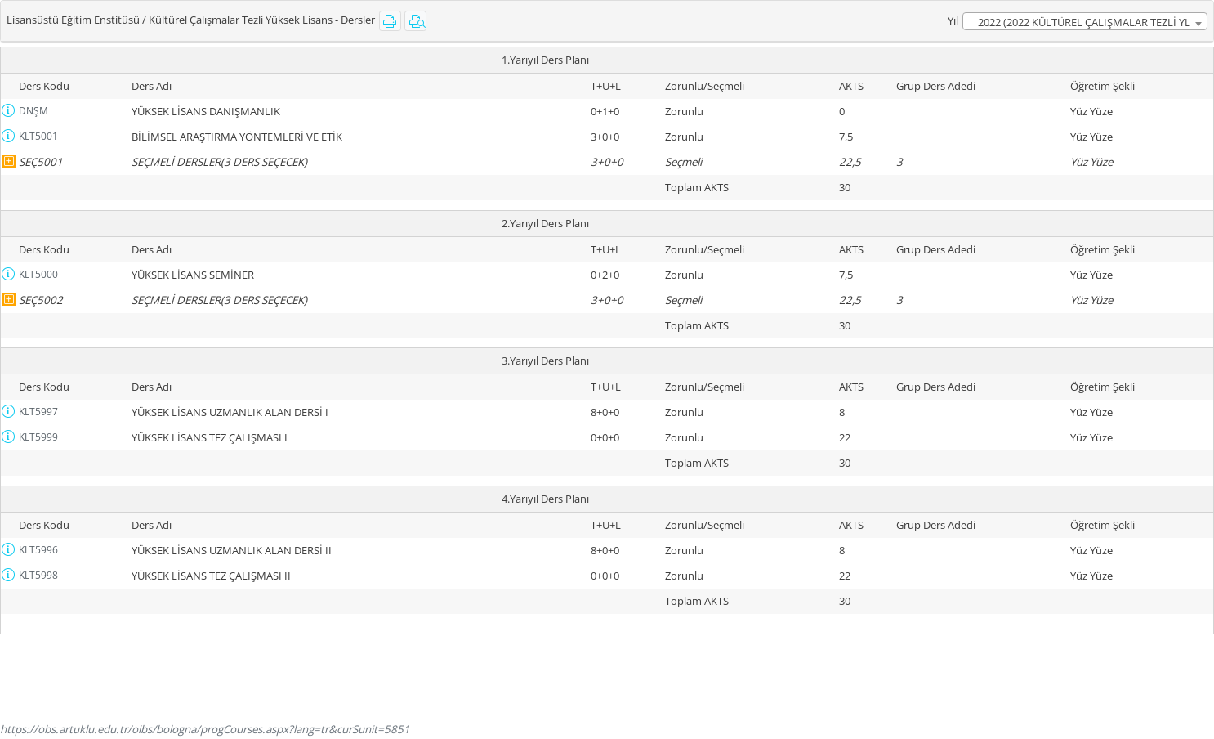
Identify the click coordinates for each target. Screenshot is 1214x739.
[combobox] (1084, 21)
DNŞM (33, 111)
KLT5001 (38, 136)
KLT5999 (38, 437)
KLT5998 (38, 575)
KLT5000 (38, 274)
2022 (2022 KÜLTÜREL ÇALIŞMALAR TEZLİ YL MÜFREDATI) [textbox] (1084, 22)
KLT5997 (38, 412)
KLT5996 (38, 550)
